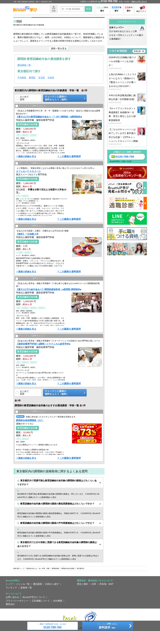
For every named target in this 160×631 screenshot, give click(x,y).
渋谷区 (51, 77)
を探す (116, 9)
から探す (102, 9)
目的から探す (52, 584)
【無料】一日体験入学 (27, 234)
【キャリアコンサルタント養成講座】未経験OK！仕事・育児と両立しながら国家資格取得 (127, 116)
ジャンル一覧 (23, 584)
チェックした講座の (64, 98)
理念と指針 (82, 584)
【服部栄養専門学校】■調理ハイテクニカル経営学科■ (43, 344)
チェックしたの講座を (107, 626)
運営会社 (10, 604)
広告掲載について (41, 601)
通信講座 (37, 584)
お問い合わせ (12, 597)
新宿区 (32, 77)
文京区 (41, 77)
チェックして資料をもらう (30, 106)
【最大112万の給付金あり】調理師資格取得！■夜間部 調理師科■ (48, 289)
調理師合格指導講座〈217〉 (30, 420)
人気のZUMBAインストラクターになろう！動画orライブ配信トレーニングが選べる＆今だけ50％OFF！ (127, 82)
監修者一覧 (26, 587)
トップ (9, 584)
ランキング (11, 587)
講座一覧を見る (59, 48)
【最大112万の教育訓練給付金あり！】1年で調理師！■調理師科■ (49, 117)
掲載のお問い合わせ (139, 2)
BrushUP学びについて (34, 597)
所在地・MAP (106, 584)
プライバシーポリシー (17, 601)
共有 (54, 9)
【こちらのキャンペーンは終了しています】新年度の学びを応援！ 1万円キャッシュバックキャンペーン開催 (127, 137)
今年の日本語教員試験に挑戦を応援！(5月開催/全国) (127, 99)
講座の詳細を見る (27, 156)
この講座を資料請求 (70, 156)
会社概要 (57, 601)
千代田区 (21, 77)
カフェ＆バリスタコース (28, 171)
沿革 (94, 584)
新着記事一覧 (139, 51)
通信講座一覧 (24, 65)
